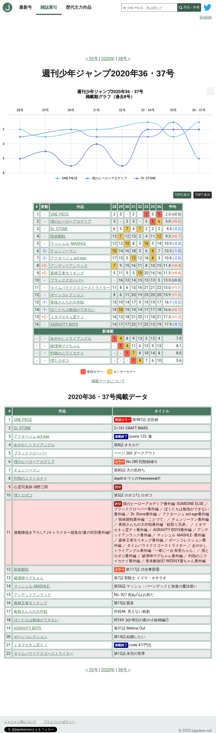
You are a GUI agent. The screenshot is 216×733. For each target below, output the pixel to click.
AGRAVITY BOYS (27, 628)
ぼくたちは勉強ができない (36, 620)
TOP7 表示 (202, 195)
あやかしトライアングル (34, 445)
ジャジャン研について (20, 722)
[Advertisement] (108, 36)
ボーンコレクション (30, 637)
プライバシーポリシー (59, 722)
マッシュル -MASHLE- (32, 586)
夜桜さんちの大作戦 (30, 611)
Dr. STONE (22, 428)
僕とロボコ (23, 495)
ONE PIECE (23, 419)
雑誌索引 (48, 7)
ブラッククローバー (30, 453)
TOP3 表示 (182, 195)
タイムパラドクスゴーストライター (43, 653)
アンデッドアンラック (32, 595)
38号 (122, 58)
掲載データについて (108, 381)
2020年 (108, 58)
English (206, 17)
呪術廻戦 (21, 569)
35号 (94, 58)
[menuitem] (210, 91)
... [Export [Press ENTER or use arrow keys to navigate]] (210, 89)
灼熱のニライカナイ (30, 478)
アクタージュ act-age (31, 436)
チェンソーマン (27, 470)
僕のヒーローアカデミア (34, 461)
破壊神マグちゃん (29, 578)
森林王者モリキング (30, 603)
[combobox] (149, 7)
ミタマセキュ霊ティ (30, 645)
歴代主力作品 (78, 7)
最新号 (25, 7)
